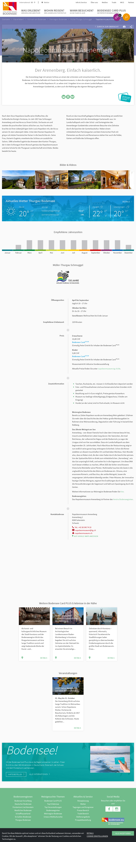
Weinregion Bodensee (53, 813)
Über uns (94, 2)
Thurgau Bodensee (23, 820)
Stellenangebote (83, 816)
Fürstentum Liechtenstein (23, 807)
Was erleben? (30, 11)
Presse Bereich (83, 810)
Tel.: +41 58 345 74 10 (81, 527)
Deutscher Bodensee (23, 804)
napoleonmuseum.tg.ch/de (109, 368)
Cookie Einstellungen (97, 836)
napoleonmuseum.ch (82, 533)
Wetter (45, 2)
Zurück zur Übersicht (107, 26)
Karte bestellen (16, 774)
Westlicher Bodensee (22, 810)
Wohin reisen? (55, 11)
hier (122, 491)
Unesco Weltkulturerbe (53, 816)
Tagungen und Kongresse (83, 807)
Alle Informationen (39, 774)
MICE (122, 2)
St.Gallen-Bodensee (23, 816)
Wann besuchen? (82, 11)
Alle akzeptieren (123, 833)
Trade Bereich (83, 813)
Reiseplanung (83, 800)
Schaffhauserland (23, 813)
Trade (114, 2)
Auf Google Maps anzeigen (85, 536)
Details (127, 201)
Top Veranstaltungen (53, 807)
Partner (131, 2)
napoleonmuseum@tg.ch (84, 530)
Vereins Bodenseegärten (123, 499)
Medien (105, 2)
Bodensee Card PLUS (111, 11)
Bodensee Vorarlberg (23, 800)
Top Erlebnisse (53, 804)
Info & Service (81, 2)
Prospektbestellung (83, 820)
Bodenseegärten (53, 810)
